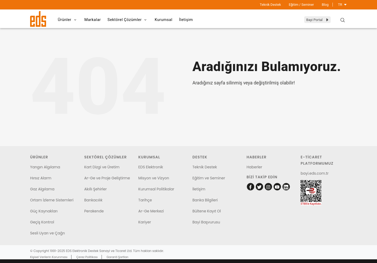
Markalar (94, 19)
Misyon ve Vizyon (153, 178)
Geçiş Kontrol (42, 222)
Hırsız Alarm (40, 178)
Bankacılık (93, 200)
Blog (325, 5)
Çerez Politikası (87, 257)
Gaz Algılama (42, 189)
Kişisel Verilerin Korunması (48, 257)
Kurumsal (169, 19)
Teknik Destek (270, 5)
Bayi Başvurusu (206, 222)
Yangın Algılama (45, 167)
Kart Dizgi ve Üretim (102, 167)
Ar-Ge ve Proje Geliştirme (107, 178)
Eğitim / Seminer (301, 5)
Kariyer (144, 222)
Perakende (94, 211)
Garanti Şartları (117, 257)
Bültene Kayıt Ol (206, 211)
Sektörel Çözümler (131, 20)
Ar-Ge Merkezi (151, 211)
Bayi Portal (317, 20)
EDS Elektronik (150, 167)
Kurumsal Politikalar (156, 189)
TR (342, 5)
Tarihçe (145, 200)
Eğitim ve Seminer (208, 178)
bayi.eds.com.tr (315, 173)
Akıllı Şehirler (95, 189)
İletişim (193, 19)
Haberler (254, 167)
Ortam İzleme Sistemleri (52, 200)
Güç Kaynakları (44, 211)
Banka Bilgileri (205, 200)
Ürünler (69, 20)
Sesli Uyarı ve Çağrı (47, 233)
